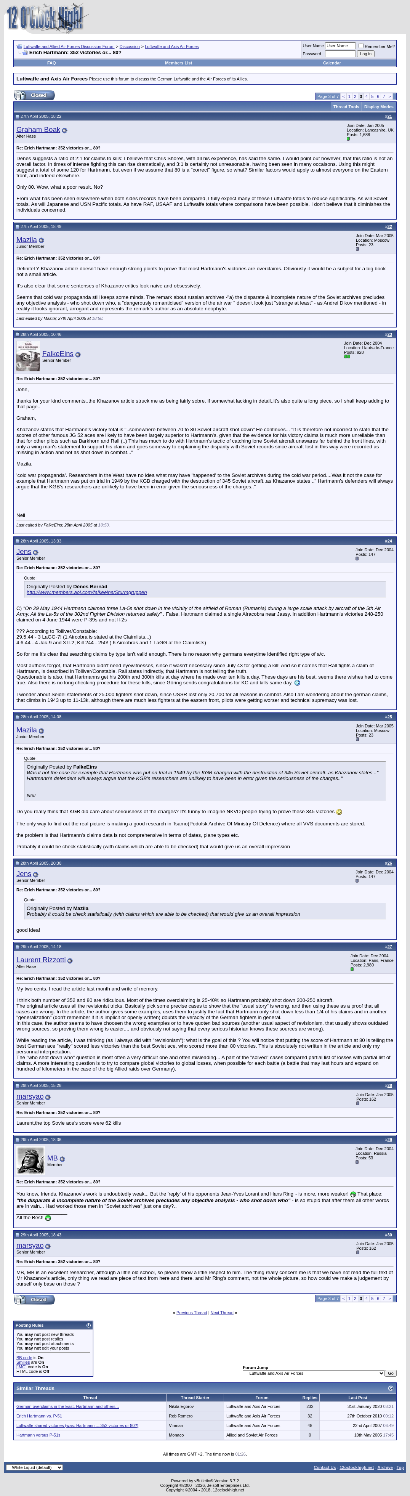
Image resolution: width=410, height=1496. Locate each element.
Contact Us (325, 1467)
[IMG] (21, 1366)
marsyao (30, 1096)
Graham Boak (38, 129)
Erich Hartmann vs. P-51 (39, 1416)
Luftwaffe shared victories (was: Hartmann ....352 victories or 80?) (77, 1425)
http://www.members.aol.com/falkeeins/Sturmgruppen (87, 592)
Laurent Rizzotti (41, 960)
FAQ (51, 63)
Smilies (23, 1362)
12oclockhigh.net (357, 1467)
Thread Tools (346, 106)
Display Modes (379, 106)
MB (52, 1158)
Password (312, 53)
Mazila (26, 240)
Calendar (332, 63)
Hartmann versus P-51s (38, 1435)
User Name (313, 45)
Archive (385, 1467)
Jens (23, 551)
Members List (178, 63)
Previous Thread (191, 1312)
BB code (24, 1357)
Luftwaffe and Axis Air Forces (172, 46)
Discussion (130, 46)
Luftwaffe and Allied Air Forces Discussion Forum (69, 46)
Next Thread (222, 1312)
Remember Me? (377, 46)
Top (400, 1467)
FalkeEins (58, 354)
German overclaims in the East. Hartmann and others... (67, 1406)
